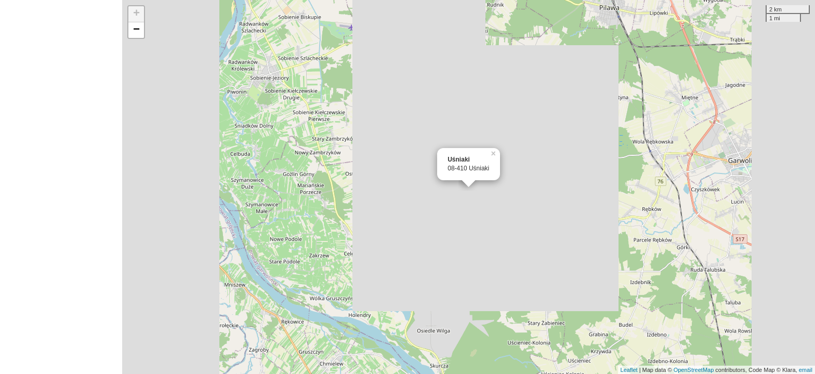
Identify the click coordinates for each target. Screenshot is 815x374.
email (805, 370)
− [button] (136, 30)
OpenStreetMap (694, 370)
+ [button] (136, 14)
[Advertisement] (61, 187)
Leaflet (629, 370)
